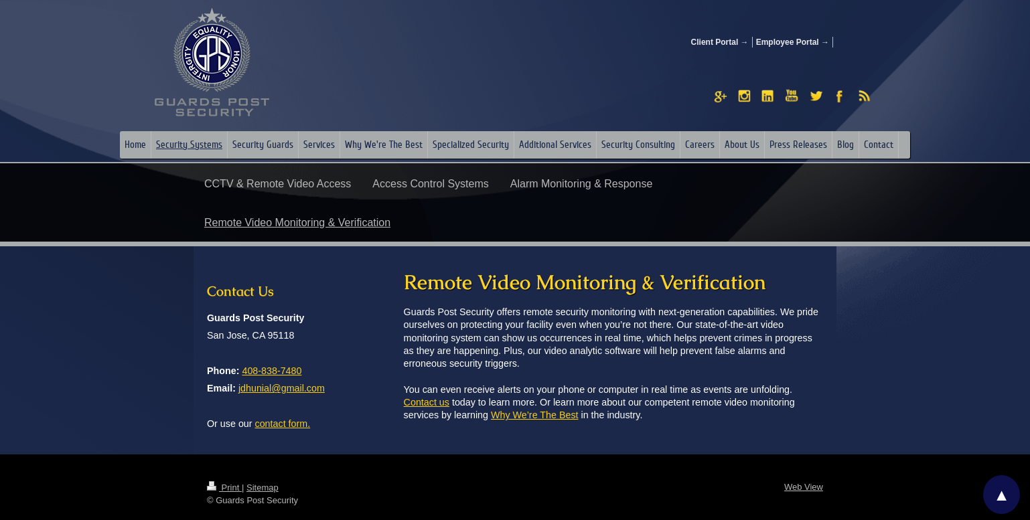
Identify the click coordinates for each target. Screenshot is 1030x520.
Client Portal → (720, 42)
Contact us (426, 402)
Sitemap (262, 488)
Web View (803, 487)
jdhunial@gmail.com (281, 388)
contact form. (283, 423)
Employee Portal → (792, 42)
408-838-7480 (271, 370)
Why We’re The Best (535, 415)
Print (224, 488)
